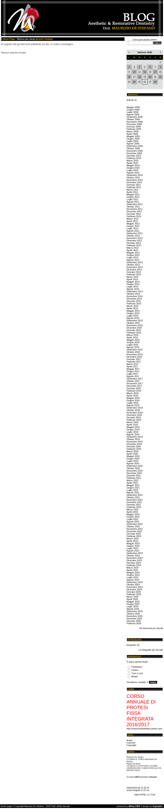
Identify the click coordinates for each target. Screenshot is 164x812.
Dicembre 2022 (134, 531)
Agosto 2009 (133, 143)
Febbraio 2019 (134, 420)
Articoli (130, 100)
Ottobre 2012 (133, 235)
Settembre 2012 (135, 233)
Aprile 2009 (132, 134)
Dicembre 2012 (134, 240)
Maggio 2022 (133, 514)
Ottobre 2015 (133, 323)
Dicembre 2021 (134, 502)
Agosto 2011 (133, 202)
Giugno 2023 (133, 546)
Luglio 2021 (132, 490)
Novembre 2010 (135, 180)
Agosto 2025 (133, 609)
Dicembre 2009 (134, 153)
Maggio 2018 (133, 398)
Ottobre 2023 (133, 555)
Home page (6, 806)
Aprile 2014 (132, 279)
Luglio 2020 (132, 461)
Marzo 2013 (132, 248)
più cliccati (157, 628)
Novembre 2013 (135, 267)
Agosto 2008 (133, 114)
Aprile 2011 (132, 192)
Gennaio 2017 (134, 359)
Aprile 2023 (132, 541)
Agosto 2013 (133, 260)
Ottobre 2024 (133, 584)
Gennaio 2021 (134, 475)
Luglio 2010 (132, 170)
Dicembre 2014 (134, 298)
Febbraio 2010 (134, 158)
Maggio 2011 (133, 194)
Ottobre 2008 (133, 119)
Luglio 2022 (132, 519)
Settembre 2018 (135, 408)
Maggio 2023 (133, 543)
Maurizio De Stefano (135, 757)
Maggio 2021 (133, 485)
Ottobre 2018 (133, 410)
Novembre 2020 (135, 471)
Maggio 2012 (133, 223)
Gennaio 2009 (134, 126)
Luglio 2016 (132, 344)
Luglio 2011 (132, 199)
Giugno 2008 (133, 109)
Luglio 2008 (132, 112)
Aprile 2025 (132, 599)
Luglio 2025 (132, 606)
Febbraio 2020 (134, 449)
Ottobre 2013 (133, 265)
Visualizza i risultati (136, 682)
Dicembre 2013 (134, 269)
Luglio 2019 (132, 432)
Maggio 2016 (133, 340)
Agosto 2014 (133, 289)
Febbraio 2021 (134, 478)
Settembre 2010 (135, 175)
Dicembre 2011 (134, 211)
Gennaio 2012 (134, 214)
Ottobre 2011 (133, 206)
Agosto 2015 (133, 318)
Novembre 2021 (135, 500)
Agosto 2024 (133, 580)
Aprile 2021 (132, 483)
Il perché (131, 743)
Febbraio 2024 (134, 565)
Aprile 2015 (132, 308)
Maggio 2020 (133, 456)
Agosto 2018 (133, 405)
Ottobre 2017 (133, 381)
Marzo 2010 (132, 160)
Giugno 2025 (133, 604)
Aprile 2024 (132, 570)
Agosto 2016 (133, 347)
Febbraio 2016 (134, 332)
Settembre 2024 (135, 582)
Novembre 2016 (135, 354)
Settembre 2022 (135, 524)
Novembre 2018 (135, 412)
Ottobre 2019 (133, 439)
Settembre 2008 (135, 117)
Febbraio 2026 (134, 623)
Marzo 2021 (132, 480)
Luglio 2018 (132, 403)
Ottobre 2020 (133, 468)
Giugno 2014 (133, 284)
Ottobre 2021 (133, 497)
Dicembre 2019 (134, 444)
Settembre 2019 (135, 437)
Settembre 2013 (135, 262)
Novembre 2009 (135, 151)
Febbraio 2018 (134, 391)
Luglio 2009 (132, 141)
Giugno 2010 (133, 168)
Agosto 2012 (133, 231)
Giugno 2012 (133, 226)
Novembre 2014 (135, 296)
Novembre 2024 (135, 587)
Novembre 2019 (135, 441)
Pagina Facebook (134, 764)
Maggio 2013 (133, 252)
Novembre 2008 (135, 122)
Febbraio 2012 (134, 216)
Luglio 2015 (132, 315)
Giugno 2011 (133, 197)
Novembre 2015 (135, 325)
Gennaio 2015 (134, 301)
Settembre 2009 (135, 146)
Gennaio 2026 (134, 621)
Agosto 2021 (133, 492)
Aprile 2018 (132, 395)
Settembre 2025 (135, 611)
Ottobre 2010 (133, 177)
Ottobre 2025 (133, 613)
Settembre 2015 (135, 320)
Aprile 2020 (132, 454)
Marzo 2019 (132, 422)
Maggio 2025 (133, 601)
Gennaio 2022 (134, 504)
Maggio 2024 (133, 572)
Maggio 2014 (133, 281)
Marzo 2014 (132, 277)
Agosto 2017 (133, 376)
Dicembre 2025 (134, 618)
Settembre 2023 (135, 553)
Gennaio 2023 (134, 534)
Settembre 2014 (135, 291)
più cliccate (157, 650)
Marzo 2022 (132, 509)
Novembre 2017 (135, 383)
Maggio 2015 (133, 311)
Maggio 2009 (133, 136)
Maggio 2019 (133, 427)
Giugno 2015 (133, 313)
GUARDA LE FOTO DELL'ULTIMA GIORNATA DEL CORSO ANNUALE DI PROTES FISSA (144, 768)
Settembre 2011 (135, 204)
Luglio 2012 (132, 228)
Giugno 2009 (133, 139)
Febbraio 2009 (134, 129)
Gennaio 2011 (134, 185)
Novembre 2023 (135, 558)
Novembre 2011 (135, 209)
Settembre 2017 (135, 378)
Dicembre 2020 (134, 473)
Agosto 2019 (133, 434)
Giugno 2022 (133, 517)
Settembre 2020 (135, 466)
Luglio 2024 (132, 577)
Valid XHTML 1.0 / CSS (144, 795)
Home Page (9, 39)
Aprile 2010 (132, 163)
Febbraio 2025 (134, 594)
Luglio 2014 (132, 286)
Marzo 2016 (132, 335)
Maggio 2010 (133, 165)
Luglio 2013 (132, 257)
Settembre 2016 (135, 349)
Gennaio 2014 (134, 272)
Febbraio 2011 (134, 187)
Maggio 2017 (133, 369)
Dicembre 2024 (134, 589)
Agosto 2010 (133, 172)
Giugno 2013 (133, 255)
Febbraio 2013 (134, 245)
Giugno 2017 (133, 371)
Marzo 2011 (132, 189)
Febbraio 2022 (134, 507)
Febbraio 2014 (134, 274)
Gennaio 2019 (134, 417)
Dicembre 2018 (134, 415)
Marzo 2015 (132, 306)
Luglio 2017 (132, 374)
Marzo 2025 (132, 597)
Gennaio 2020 (134, 446)
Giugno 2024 (133, 575)
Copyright (131, 745)
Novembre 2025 (135, 616)
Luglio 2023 (132, 548)
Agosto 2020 (133, 463)
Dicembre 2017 (134, 386)
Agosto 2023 (133, 550)
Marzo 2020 (132, 451)
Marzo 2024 (132, 567)
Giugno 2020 (133, 458)
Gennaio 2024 (134, 563)
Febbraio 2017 (134, 361)
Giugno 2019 (133, 429)
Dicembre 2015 (134, 328)
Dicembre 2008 (134, 124)
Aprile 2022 (132, 512)
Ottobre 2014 (133, 294)
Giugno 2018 (133, 400)
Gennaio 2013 (134, 243)
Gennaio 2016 (134, 330)
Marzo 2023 (132, 538)
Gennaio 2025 (134, 592)
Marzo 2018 (132, 393)
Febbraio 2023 (134, 536)
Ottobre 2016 (133, 352)
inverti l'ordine (44, 39)
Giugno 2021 (133, 487)
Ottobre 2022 (133, 526)
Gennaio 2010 (134, 155)
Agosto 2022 (133, 521)
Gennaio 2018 (134, 388)
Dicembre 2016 (134, 357)
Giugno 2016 (133, 342)
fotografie (131, 645)
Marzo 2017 (132, 364)
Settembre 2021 (135, 495)
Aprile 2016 (132, 337)
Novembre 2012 (135, 238)
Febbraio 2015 (134, 303)
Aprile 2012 (132, 221)
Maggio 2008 (133, 107)
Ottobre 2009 (133, 148)
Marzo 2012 (132, 218)
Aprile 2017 (132, 366)
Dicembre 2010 (134, 182)
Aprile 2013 (132, 250)
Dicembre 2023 (134, 560)
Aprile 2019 (132, 424)
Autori (129, 740)
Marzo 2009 (132, 131)
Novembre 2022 (135, 529)
